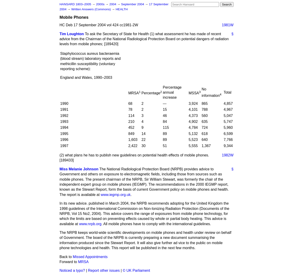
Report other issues (104, 270)
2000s (100, 4)
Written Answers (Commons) (91, 9)
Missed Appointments (90, 257)
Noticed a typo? (72, 270)
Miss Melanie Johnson (79, 169)
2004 (113, 4)
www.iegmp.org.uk (116, 195)
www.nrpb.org (90, 224)
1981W (227, 25)
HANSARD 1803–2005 (75, 4)
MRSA (83, 262)
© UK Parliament (136, 270)
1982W (227, 155)
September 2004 (133, 4)
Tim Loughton (72, 34)
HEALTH (122, 9)
